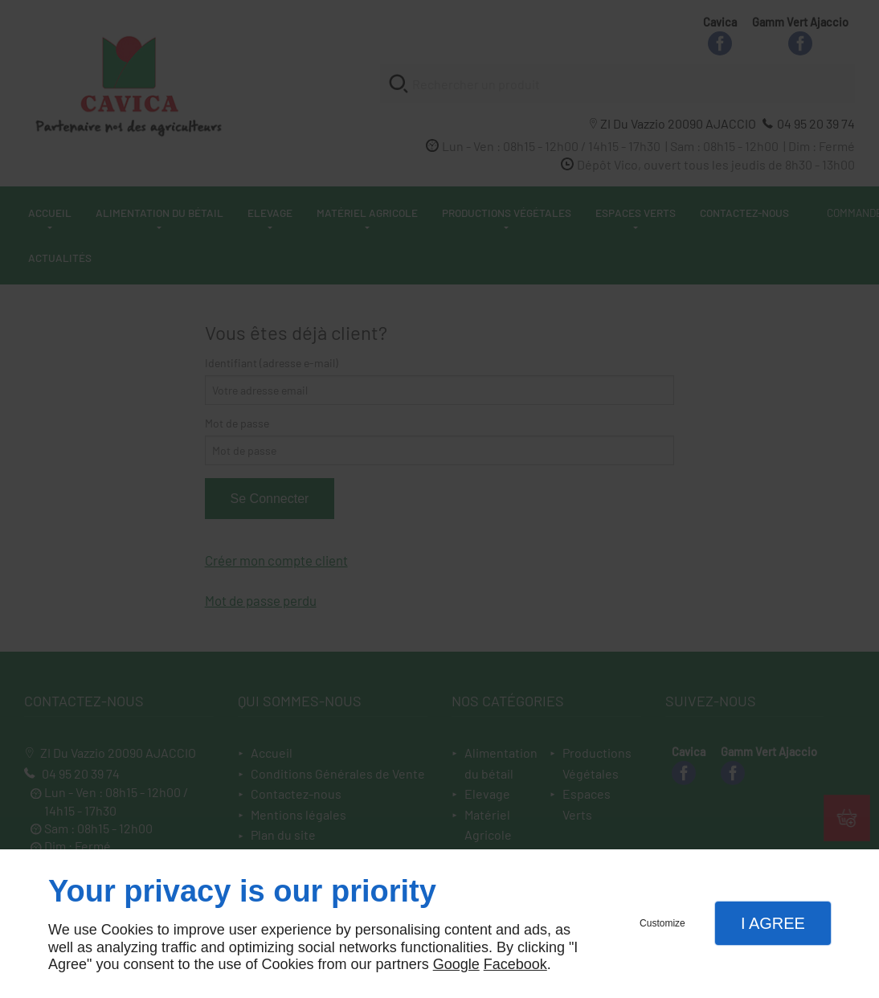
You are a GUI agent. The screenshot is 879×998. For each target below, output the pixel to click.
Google (456, 964)
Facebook (515, 964)
